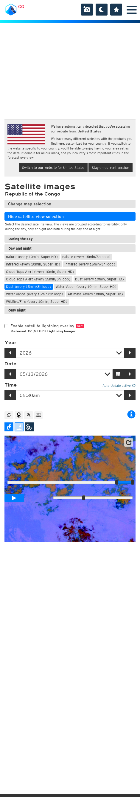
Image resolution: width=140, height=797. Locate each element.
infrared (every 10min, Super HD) (33, 264)
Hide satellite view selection (36, 216)
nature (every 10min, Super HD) (32, 256)
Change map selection (29, 203)
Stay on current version (110, 167)
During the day (20, 238)
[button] (128, 442)
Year (10, 342)
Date (10, 364)
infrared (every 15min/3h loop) (90, 264)
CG (21, 6)
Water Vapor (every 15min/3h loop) (34, 294)
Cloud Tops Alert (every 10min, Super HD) (40, 271)
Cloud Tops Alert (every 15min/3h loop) (38, 279)
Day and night (20, 248)
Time (10, 385)
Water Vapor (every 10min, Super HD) (86, 286)
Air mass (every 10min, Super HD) (95, 294)
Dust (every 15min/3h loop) (29, 286)
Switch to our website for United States (53, 167)
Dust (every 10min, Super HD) (99, 279)
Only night (17, 310)
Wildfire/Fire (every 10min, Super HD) (37, 301)
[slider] (132, 482)
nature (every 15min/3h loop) (86, 256)
